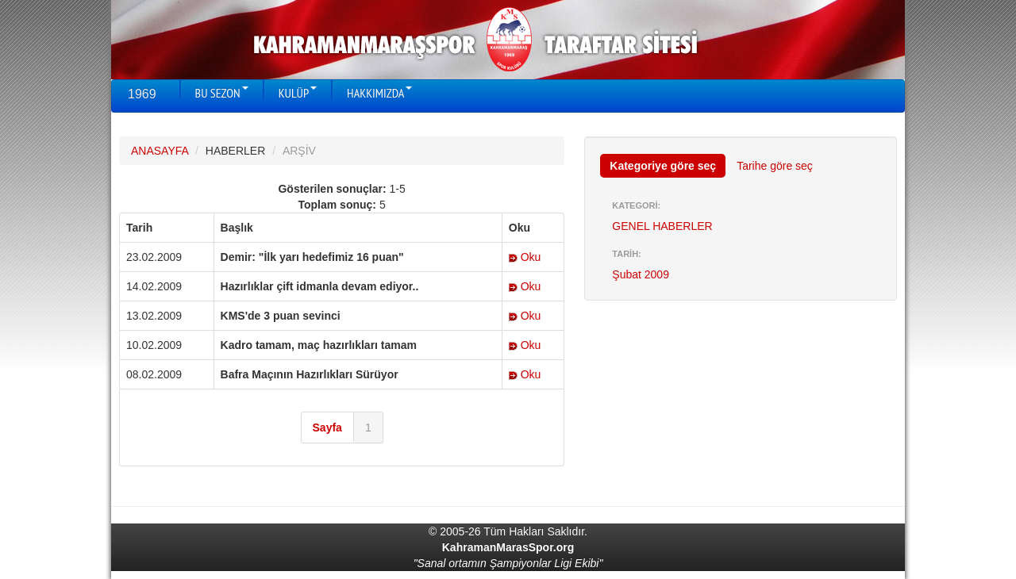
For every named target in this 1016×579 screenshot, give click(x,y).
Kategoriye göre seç (663, 165)
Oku (525, 257)
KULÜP (298, 93)
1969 (142, 94)
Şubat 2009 (640, 274)
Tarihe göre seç (775, 165)
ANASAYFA (159, 150)
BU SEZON (221, 93)
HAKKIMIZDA (379, 93)
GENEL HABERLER (662, 226)
